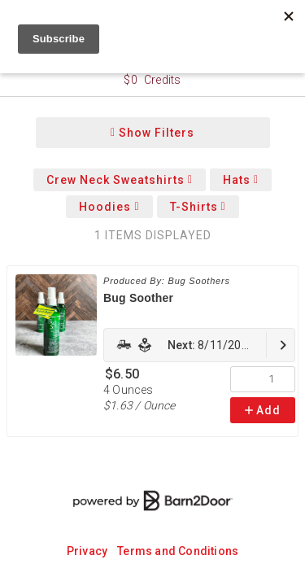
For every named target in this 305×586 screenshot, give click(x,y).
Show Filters (152, 132)
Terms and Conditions (177, 551)
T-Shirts (198, 206)
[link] (199, 345)
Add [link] (263, 410)
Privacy (87, 551)
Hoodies (109, 206)
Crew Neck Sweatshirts (119, 179)
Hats (241, 179)
